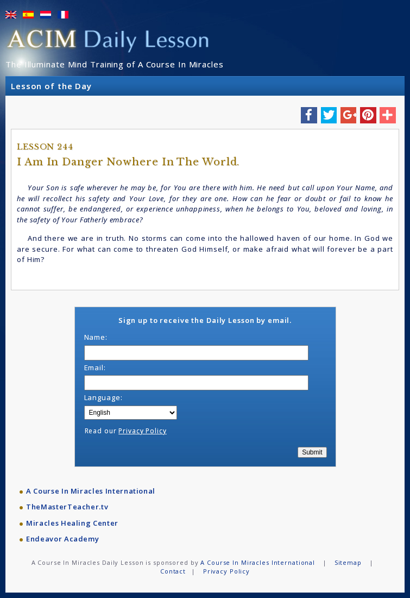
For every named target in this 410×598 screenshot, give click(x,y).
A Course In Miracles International (90, 491)
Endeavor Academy (62, 539)
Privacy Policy (142, 430)
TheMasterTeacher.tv (67, 507)
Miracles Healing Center (72, 523)
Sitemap (348, 562)
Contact (173, 571)
